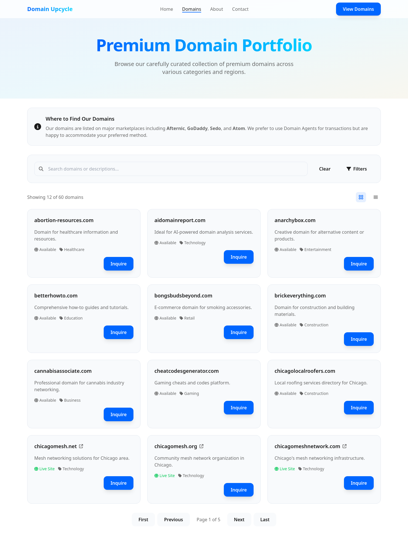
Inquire (118, 264)
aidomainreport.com (179, 220)
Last (264, 519)
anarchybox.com (295, 220)
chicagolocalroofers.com (305, 370)
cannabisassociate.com (63, 370)
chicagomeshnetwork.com (307, 446)
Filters (357, 169)
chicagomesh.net (55, 446)
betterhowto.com (56, 295)
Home (166, 9)
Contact (240, 9)
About (216, 9)
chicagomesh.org (175, 446)
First (143, 519)
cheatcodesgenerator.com (186, 370)
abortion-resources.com (64, 220)
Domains (191, 9)
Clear (324, 169)
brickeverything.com (300, 295)
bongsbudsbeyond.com (183, 295)
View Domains (358, 9)
